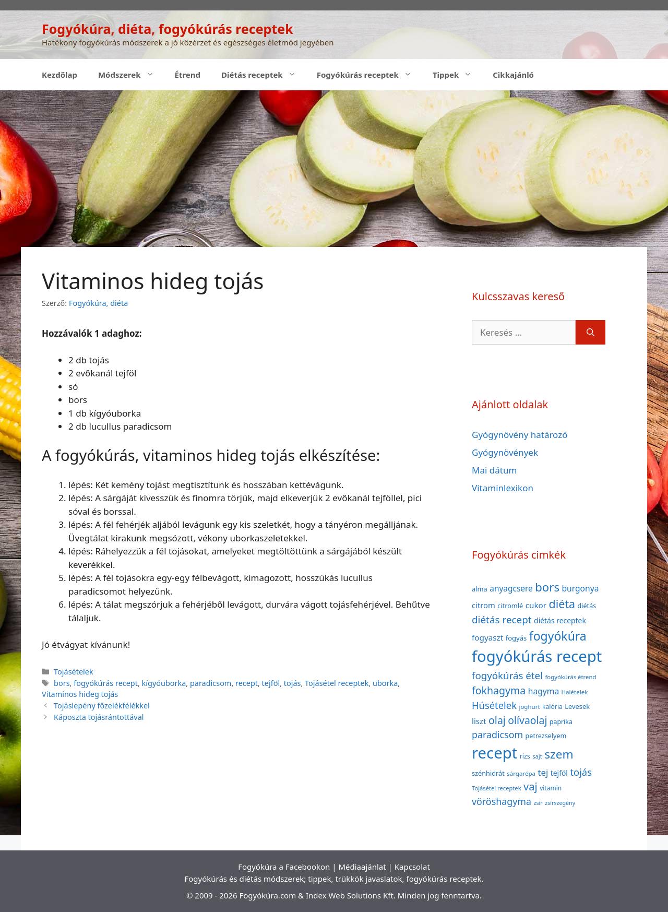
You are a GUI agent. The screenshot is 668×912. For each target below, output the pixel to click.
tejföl (271, 683)
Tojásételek (73, 672)
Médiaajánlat (362, 866)
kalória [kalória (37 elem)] (552, 706)
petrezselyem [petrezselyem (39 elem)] (546, 735)
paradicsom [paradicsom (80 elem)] (497, 734)
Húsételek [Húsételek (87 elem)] (494, 705)
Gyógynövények (505, 452)
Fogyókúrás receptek (369, 74)
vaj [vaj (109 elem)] (530, 786)
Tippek (457, 74)
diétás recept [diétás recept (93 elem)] (502, 619)
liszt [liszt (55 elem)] (479, 721)
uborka (385, 683)
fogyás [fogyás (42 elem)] (516, 638)
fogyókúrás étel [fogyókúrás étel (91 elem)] (507, 675)
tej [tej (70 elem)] (543, 772)
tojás (292, 683)
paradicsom (210, 683)
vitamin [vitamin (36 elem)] (551, 788)
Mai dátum (494, 470)
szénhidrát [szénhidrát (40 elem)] (488, 773)
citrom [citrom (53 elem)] (483, 605)
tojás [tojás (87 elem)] (581, 771)
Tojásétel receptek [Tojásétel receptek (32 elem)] (496, 788)
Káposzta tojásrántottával (99, 717)
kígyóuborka (164, 683)
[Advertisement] (334, 169)
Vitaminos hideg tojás (80, 694)
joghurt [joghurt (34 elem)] (529, 706)
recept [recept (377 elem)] (494, 752)
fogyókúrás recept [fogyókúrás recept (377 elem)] (537, 656)
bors (62, 683)
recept (246, 683)
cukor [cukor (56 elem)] (536, 605)
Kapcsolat (412, 866)
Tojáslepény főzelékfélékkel (102, 705)
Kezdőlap (59, 74)
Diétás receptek (263, 74)
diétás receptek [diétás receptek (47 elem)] (560, 620)
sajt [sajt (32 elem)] (537, 756)
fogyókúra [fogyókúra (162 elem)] (558, 635)
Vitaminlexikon (502, 488)
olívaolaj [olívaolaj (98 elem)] (527, 720)
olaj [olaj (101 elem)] (497, 720)
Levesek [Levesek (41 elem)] (577, 706)
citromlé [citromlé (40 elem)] (510, 605)
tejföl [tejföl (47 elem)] (559, 773)
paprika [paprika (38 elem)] (561, 721)
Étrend (188, 74)
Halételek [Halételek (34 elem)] (575, 692)
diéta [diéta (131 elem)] (562, 603)
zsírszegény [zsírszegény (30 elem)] (560, 803)
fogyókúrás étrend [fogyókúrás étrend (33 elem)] (570, 677)
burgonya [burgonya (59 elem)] (580, 588)
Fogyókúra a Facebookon (284, 866)
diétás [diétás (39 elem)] (587, 605)
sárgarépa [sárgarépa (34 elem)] (521, 773)
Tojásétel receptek (336, 683)
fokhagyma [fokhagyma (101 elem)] (499, 690)
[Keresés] (590, 332)
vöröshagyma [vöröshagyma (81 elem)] (501, 801)
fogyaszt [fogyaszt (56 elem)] (487, 637)
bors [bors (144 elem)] (547, 587)
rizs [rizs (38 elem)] (525, 756)
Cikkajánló (513, 74)
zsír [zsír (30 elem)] (537, 803)
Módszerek (131, 74)
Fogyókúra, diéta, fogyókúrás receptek (167, 29)
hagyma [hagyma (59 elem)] (543, 691)
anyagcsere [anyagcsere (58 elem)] (511, 588)
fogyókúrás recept (106, 683)
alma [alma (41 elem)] (479, 589)
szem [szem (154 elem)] (558, 754)
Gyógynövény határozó (520, 435)
